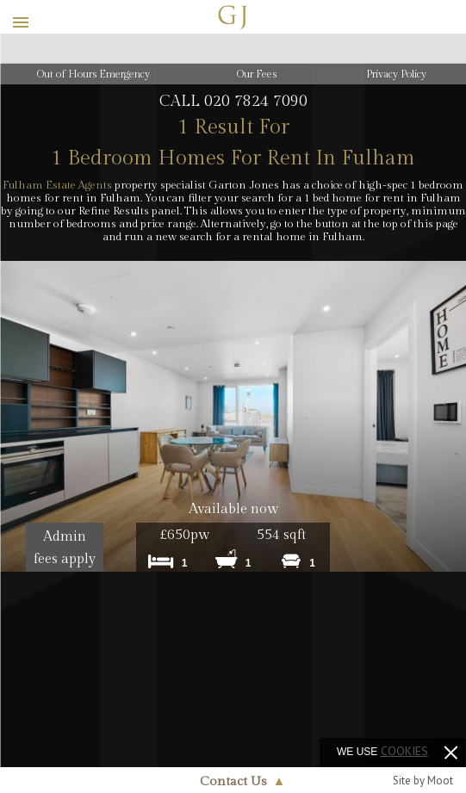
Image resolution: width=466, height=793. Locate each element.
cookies (404, 751)
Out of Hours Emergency (93, 74)
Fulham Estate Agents (57, 185)
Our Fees (256, 74)
